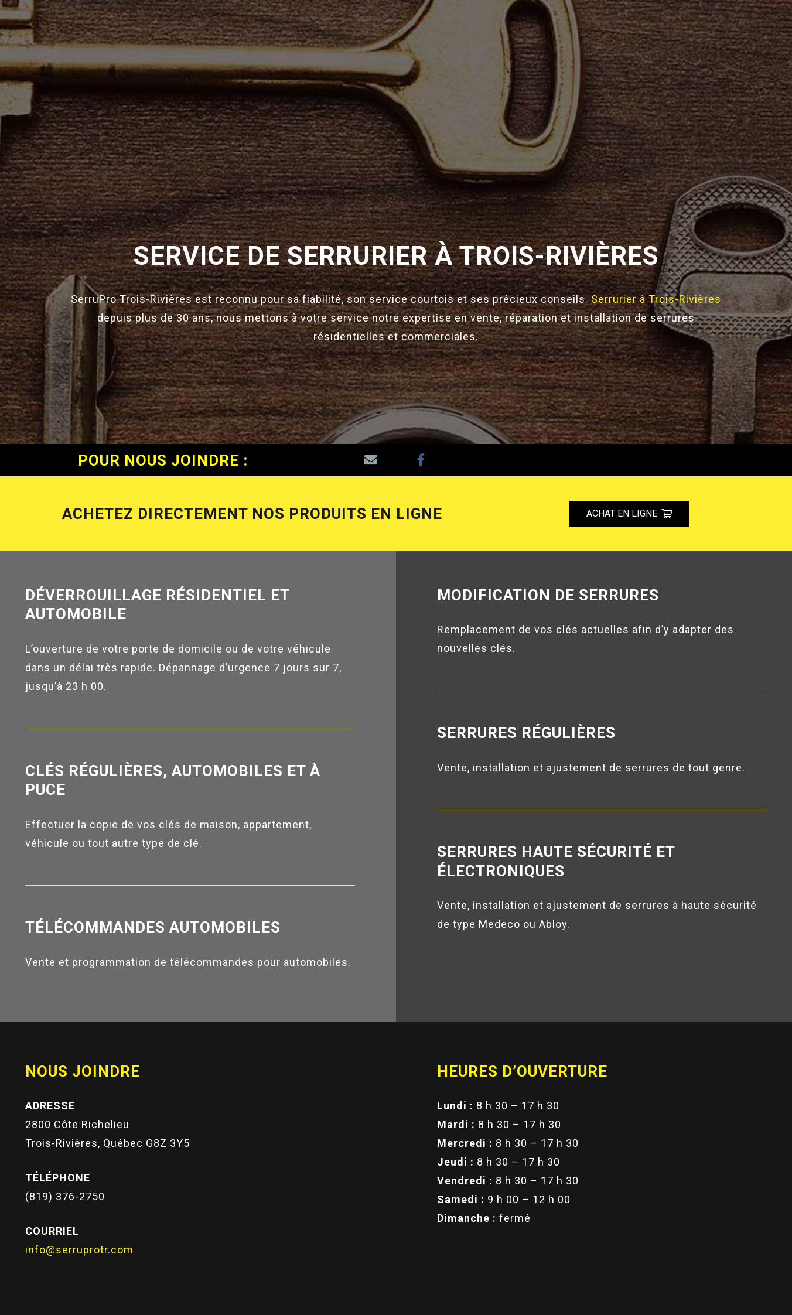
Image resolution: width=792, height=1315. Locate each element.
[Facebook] (421, 460)
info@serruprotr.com (79, 1250)
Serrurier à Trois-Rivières (656, 299)
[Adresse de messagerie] (371, 460)
